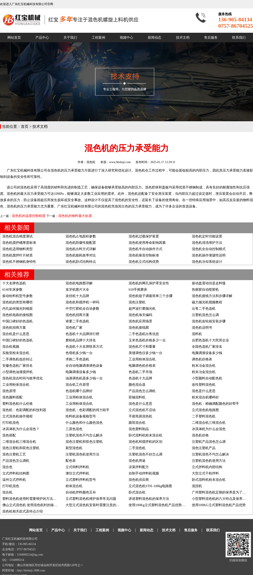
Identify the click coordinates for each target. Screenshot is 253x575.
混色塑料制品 (139, 429)
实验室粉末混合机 (15, 353)
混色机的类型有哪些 (17, 302)
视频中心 (126, 37)
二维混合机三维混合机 (209, 422)
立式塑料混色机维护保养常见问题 (91, 498)
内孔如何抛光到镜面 (17, 308)
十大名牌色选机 (14, 283)
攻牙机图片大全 (77, 289)
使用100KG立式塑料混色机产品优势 (219, 505)
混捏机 (197, 486)
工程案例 (98, 37)
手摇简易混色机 (140, 416)
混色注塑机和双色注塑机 (84, 441)
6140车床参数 (12, 289)
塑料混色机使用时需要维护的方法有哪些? (33, 498)
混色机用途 (137, 460)
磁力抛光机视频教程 (207, 302)
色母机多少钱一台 (79, 353)
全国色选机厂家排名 (207, 346)
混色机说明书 (202, 327)
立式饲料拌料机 (77, 467)
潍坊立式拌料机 (77, 473)
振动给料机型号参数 (17, 296)
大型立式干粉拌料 (205, 473)
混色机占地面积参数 (81, 236)
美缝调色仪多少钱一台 (145, 353)
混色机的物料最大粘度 (75, 216)
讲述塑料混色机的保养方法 (149, 498)
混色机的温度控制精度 (29, 216)
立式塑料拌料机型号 (81, 479)
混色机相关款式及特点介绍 (22, 511)
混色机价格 (200, 435)
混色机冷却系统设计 (207, 261)
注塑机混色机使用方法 (82, 454)
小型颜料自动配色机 (207, 378)
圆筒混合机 (137, 422)
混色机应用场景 (140, 321)
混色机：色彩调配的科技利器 (24, 410)
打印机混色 (10, 422)
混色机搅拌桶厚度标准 (19, 242)
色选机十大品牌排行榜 (82, 334)
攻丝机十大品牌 (77, 296)
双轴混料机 (137, 397)
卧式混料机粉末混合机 (145, 435)
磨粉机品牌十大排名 (81, 340)
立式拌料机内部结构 (207, 467)
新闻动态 (154, 37)
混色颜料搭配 (12, 397)
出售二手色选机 (203, 308)
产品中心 (42, 37)
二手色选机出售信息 (144, 334)
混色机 (90, 162)
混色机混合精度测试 (17, 236)
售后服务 (211, 37)
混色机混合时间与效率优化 (22, 378)
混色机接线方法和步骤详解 (212, 296)
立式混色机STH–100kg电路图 (150, 486)
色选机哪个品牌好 (79, 391)
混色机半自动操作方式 (145, 249)
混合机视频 (10, 346)
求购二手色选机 (77, 359)
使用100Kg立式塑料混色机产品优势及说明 (160, 505)
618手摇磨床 (138, 289)
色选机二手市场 (140, 372)
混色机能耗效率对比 (81, 255)
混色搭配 (9, 435)
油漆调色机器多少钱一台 (84, 378)
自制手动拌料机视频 (144, 473)
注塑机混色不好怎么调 (145, 454)
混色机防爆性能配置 (81, 242)
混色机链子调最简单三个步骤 (150, 296)
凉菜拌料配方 (139, 467)
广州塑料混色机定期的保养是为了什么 (220, 492)
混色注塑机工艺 (14, 454)
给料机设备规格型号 (81, 416)
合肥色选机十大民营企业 (210, 340)
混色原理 (9, 391)
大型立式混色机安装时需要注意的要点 (94, 505)
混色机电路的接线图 (17, 315)
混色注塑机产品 (203, 448)
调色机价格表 (202, 359)
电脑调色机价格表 (142, 365)
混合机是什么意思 (15, 334)
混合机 (7, 492)
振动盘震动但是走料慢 (209, 283)
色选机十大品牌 (140, 378)
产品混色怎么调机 (142, 391)
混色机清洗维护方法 (207, 242)
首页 (24, 126)
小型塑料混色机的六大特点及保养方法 (220, 498)
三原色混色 (74, 429)
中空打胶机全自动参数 (82, 308)
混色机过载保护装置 (144, 236)
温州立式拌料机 (14, 479)
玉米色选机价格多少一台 (147, 340)
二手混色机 (137, 448)
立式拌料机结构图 (15, 473)
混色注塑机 (137, 302)
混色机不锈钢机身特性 (19, 261)
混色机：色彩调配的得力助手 (87, 410)
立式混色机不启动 (142, 410)
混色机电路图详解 (79, 283)
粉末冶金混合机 (203, 365)
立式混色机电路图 (205, 410)
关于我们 (70, 37)
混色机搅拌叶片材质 (17, 255)
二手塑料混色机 (203, 416)
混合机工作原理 (77, 384)
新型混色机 (74, 448)
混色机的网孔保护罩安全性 (149, 283)
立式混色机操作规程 (17, 416)
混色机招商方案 (77, 315)
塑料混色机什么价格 (17, 403)
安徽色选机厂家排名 (17, 365)
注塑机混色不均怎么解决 (84, 435)
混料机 (197, 334)
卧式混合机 (137, 492)
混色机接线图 (139, 327)
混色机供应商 (139, 479)
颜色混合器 (137, 384)
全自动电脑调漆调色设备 (84, 365)
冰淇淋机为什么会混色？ (20, 429)
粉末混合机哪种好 (205, 397)
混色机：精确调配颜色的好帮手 (215, 403)
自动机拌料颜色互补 (81, 492)
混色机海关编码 (140, 315)
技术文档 (183, 37)
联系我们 (239, 37)
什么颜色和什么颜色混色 (84, 422)
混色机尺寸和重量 (142, 346)
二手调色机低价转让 (17, 359)
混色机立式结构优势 (144, 261)
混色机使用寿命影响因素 (147, 242)
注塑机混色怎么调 (205, 315)
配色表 (71, 460)
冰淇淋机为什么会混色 (209, 429)
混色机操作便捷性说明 (209, 255)
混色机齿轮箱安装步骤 (209, 321)
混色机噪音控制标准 (144, 255)
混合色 (7, 467)
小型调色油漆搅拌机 (17, 372)
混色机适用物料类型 (17, 249)
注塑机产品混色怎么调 (209, 441)
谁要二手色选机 (77, 321)
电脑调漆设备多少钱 (207, 353)
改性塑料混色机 (203, 384)
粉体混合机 (74, 486)
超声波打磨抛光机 (142, 308)
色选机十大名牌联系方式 (84, 346)
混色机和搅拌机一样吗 (82, 302)
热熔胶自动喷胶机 (205, 289)
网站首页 (14, 37)
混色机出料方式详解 (81, 249)
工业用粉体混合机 (142, 359)
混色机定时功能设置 (207, 236)
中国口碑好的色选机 (17, 321)
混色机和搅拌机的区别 (145, 441)
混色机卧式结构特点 (81, 261)
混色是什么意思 (203, 391)
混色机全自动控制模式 (209, 249)
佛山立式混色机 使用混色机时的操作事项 (33, 505)
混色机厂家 (74, 327)
